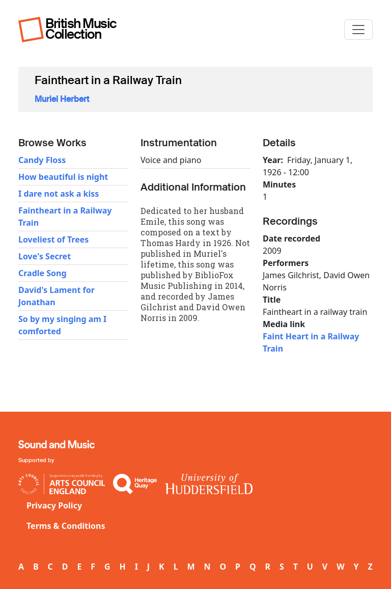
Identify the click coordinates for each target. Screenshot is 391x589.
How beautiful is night (63, 176)
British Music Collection (81, 29)
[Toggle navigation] (358, 29)
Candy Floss (42, 160)
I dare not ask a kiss (58, 193)
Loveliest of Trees (53, 239)
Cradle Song (42, 273)
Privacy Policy (54, 505)
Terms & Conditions (65, 525)
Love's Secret (44, 256)
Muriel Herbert (62, 99)
